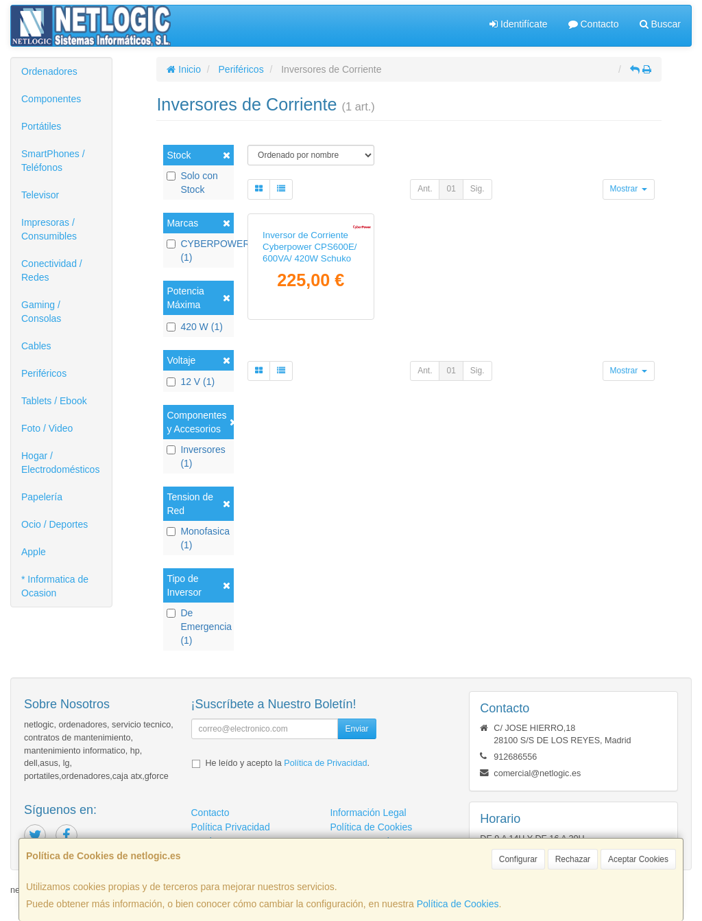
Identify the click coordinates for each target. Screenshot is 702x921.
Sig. (477, 189)
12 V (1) (191, 381)
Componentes (51, 98)
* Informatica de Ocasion (54, 586)
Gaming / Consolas (41, 311)
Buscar (660, 24)
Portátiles (41, 126)
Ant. (424, 189)
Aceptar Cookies (638, 859)
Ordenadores (49, 71)
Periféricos (43, 373)
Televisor (40, 194)
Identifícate (518, 24)
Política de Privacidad (325, 763)
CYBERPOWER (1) (198, 250)
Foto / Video (47, 428)
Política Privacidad (230, 826)
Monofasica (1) (198, 538)
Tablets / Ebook (54, 400)
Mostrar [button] (628, 189)
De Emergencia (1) (198, 626)
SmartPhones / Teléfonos (53, 160)
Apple (33, 551)
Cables (36, 345)
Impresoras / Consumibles (49, 229)
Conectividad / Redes (51, 270)
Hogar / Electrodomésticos (60, 462)
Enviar (356, 729)
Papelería (41, 496)
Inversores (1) (196, 456)
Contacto (593, 24)
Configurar (518, 859)
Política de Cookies (458, 903)
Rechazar (572, 859)
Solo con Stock (192, 182)
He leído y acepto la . (288, 763)
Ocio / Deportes (54, 524)
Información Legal (368, 812)
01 (450, 189)
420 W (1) (194, 326)
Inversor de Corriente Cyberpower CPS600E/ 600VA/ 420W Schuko (309, 341)
